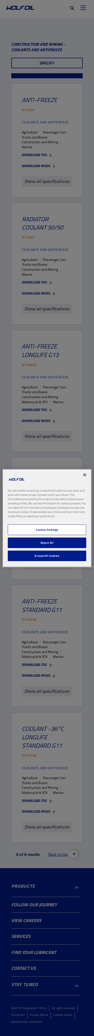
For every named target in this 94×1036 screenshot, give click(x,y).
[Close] (84, 474)
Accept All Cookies (47, 556)
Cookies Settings (47, 529)
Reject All (47, 542)
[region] (46, 518)
